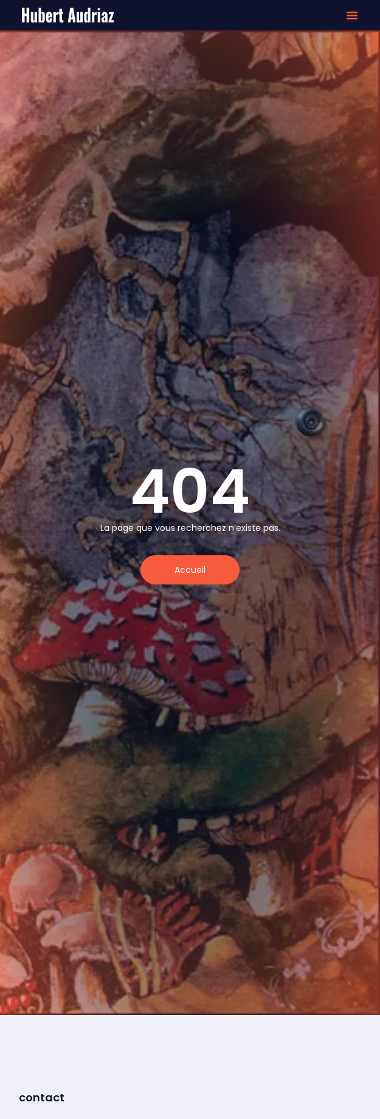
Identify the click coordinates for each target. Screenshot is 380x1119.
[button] (352, 15)
